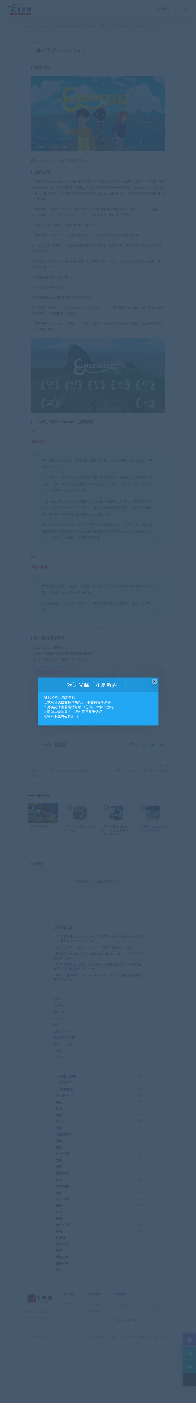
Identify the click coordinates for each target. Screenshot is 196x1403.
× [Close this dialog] (154, 681)
